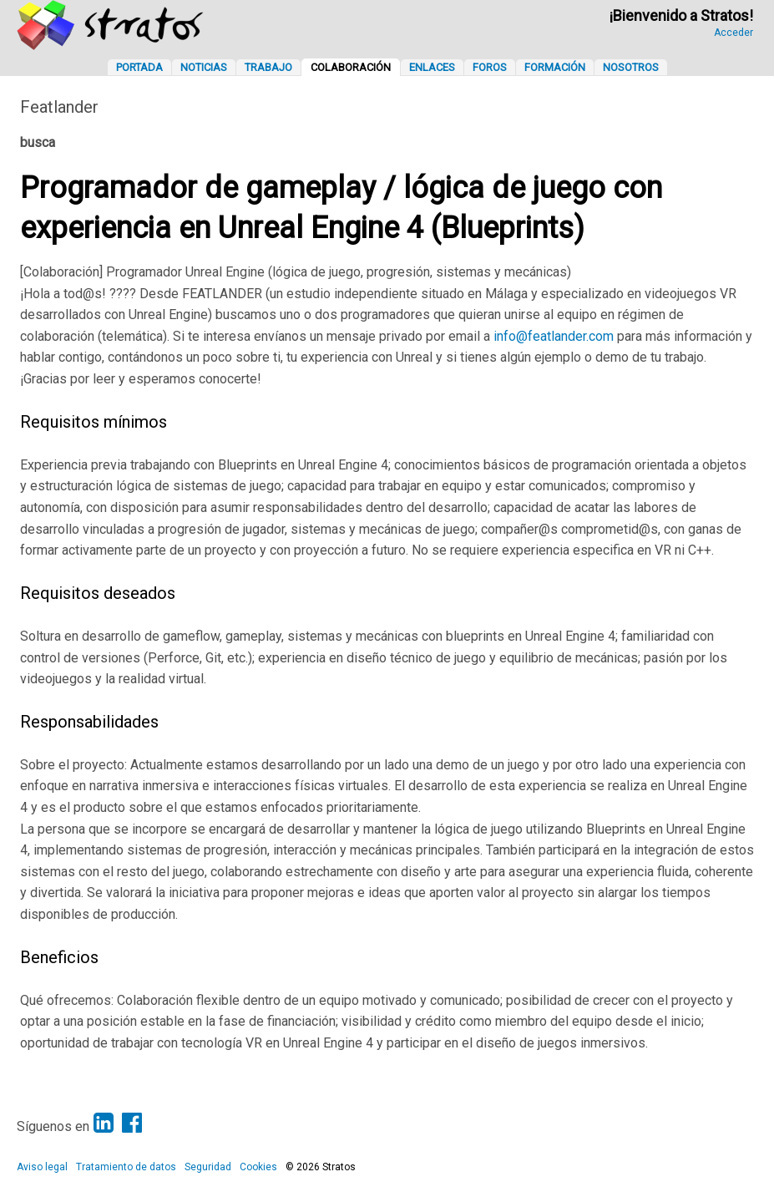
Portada (139, 67)
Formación (554, 67)
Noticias (203, 67)
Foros (490, 67)
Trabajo (268, 67)
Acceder (733, 32)
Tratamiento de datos (126, 1167)
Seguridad (208, 1167)
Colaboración (351, 67)
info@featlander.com (553, 336)
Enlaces (432, 67)
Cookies (258, 1167)
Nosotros (631, 67)
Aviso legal (42, 1167)
